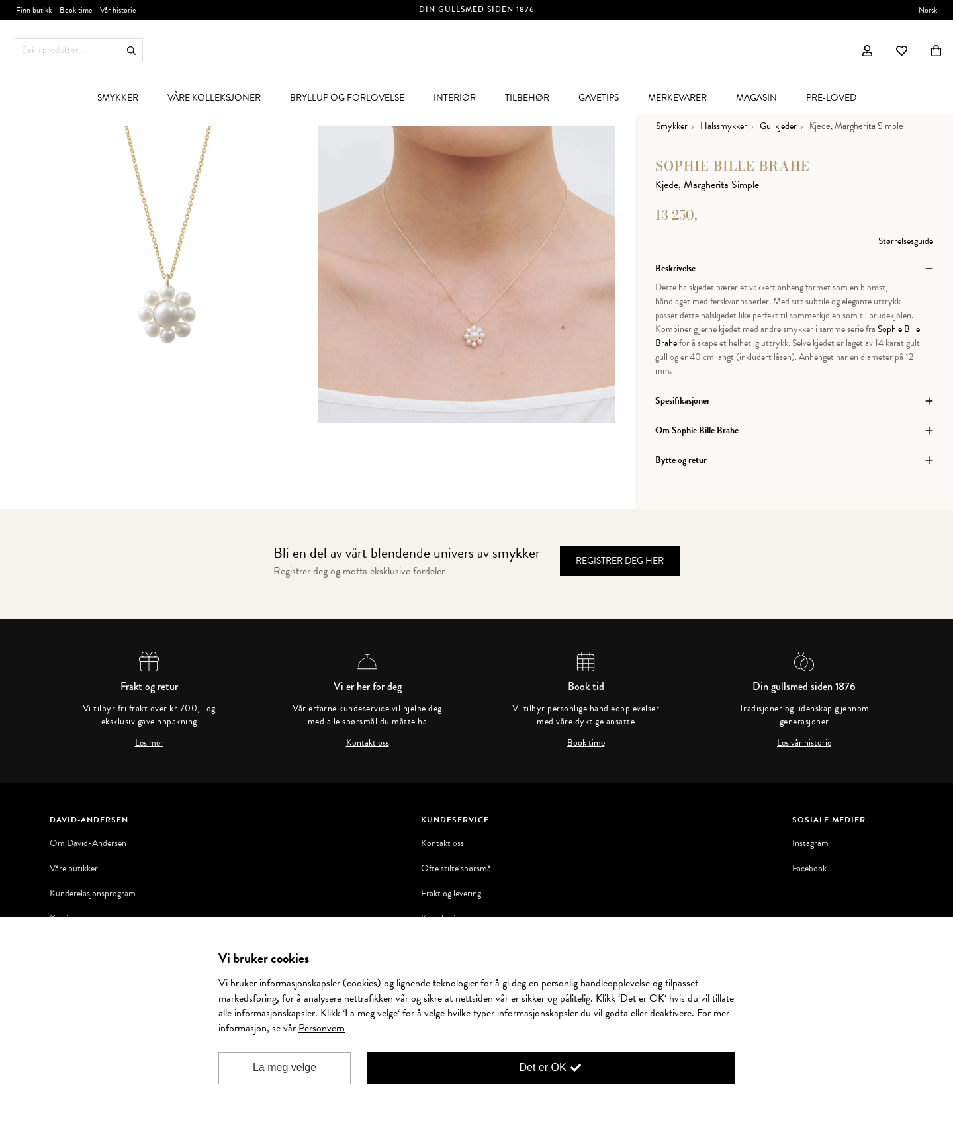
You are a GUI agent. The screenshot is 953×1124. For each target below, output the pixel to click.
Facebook (809, 868)
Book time (586, 743)
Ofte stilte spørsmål (457, 868)
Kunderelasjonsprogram (93, 893)
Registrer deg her (620, 561)
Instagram (810, 843)
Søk (131, 50)
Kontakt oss (367, 743)
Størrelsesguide (905, 241)
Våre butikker (74, 868)
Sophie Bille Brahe (732, 165)
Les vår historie (804, 743)
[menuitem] (118, 97)
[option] (169, 274)
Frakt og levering (451, 893)
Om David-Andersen (88, 843)
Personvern (321, 1028)
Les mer (149, 743)
